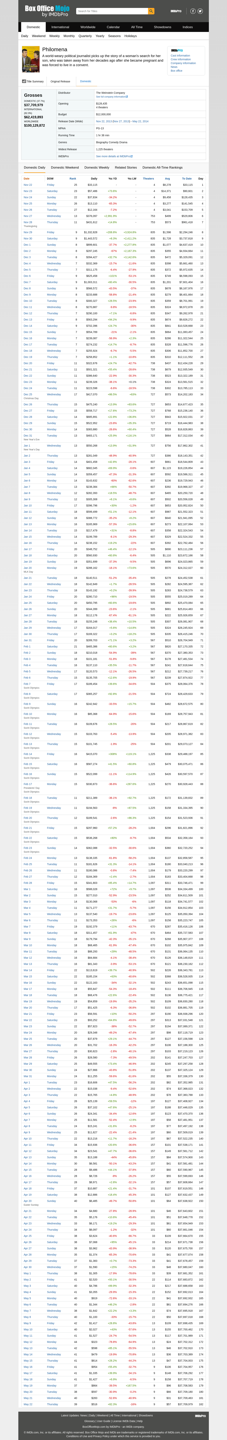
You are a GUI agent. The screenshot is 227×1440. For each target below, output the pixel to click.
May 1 (27, 1273)
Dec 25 (28, 394)
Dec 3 (27, 257)
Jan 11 (28, 511)
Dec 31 (28, 435)
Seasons (114, 36)
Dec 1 (27, 244)
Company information (183, 63)
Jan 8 (27, 493)
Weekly (54, 36)
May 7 (27, 1310)
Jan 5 (27, 474)
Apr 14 (28, 1163)
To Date (187, 178)
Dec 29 (28, 423)
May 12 (28, 1341)
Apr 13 (28, 1157)
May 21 (28, 1398)
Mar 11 (28, 951)
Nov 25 (28, 203)
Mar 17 (28, 988)
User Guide (103, 1421)
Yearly (100, 36)
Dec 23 (28, 381)
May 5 (27, 1298)
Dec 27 (28, 410)
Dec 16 (28, 338)
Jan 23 (28, 590)
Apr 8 (27, 1126)
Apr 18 (28, 1188)
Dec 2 (27, 250)
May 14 (28, 1354)
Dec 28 (28, 416)
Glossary (89, 1421)
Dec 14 (28, 325)
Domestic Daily (34, 167)
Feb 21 (28, 827)
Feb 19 (28, 807)
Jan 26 (28, 609)
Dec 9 (27, 294)
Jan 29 (28, 627)
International (60, 27)
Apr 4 (27, 1101)
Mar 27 (28, 1051)
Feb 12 (28, 733)
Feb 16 (28, 774)
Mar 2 (27, 895)
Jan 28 (28, 621)
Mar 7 (27, 926)
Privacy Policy (101, 1436)
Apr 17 (28, 1182)
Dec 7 (27, 282)
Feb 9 (27, 703)
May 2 (27, 1279)
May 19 (28, 1385)
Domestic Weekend (65, 167)
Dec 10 (28, 300)
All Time (137, 27)
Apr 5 (27, 1107)
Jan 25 (28, 602)
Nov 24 (28, 197)
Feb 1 (27, 646)
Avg (167, 178)
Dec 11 (28, 307)
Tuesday (52, 209)
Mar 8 (27, 932)
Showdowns (162, 27)
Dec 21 (28, 369)
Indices (188, 27)
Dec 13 (28, 319)
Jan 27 (28, 615)
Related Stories (126, 167)
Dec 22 (28, 375)
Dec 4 (27, 263)
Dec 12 (28, 313)
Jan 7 (27, 486)
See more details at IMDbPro (114, 156)
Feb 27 (28, 876)
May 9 (27, 1323)
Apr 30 (28, 1267)
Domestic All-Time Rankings (163, 167)
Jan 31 (28, 640)
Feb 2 (27, 652)
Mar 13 (28, 963)
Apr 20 (28, 1200)
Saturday (52, 191)
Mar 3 (27, 901)
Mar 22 (28, 1020)
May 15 (28, 1360)
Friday (50, 184)
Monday (52, 203)
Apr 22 (28, 1217)
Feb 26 (28, 870)
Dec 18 (28, 350)
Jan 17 (28, 549)
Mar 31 (28, 1076)
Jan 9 (27, 499)
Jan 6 (27, 480)
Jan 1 (27, 445)
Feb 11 (28, 723)
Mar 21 (28, 1013)
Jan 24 (28, 596)
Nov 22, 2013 (104, 121)
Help (140, 1421)
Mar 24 (28, 1032)
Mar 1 (27, 889)
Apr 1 (27, 1082)
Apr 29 (28, 1260)
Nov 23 (28, 191)
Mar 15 (28, 976)
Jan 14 (28, 530)
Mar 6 (27, 920)
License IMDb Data (123, 1421)
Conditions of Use (76, 1436)
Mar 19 (28, 1001)
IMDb (129, 1426)
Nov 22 (28, 184)
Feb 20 (28, 817)
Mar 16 (28, 982)
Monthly (69, 36)
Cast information (180, 55)
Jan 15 (28, 536)
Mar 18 (28, 995)
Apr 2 (27, 1088)
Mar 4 (27, 907)
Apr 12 (28, 1151)
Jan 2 (27, 455)
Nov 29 (28, 232)
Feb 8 (27, 693)
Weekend (39, 36)
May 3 (27, 1285)
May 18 (28, 1379)
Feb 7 (27, 683)
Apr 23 (28, 1223)
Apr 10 (28, 1138)
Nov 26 (28, 209)
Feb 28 (28, 882)
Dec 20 (28, 363)
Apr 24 (28, 1229)
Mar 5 (27, 914)
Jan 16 (28, 542)
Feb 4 (27, 665)
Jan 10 (28, 505)
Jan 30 (28, 634)
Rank (73, 178)
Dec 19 (28, 356)
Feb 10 (28, 713)
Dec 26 (28, 404)
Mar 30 (28, 1069)
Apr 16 (28, 1176)
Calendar (113, 27)
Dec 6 (27, 275)
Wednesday (54, 216)
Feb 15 (28, 764)
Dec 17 (28, 344)
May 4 (27, 1292)
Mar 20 (28, 1007)
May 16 (28, 1366)
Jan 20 (28, 567)
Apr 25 (28, 1235)
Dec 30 (28, 429)
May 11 (28, 1335)
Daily (24, 36)
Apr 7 (27, 1119)
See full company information (112, 96)
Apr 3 (27, 1094)
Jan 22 (28, 584)
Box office (176, 70)
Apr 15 (28, 1169)
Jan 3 (27, 461)
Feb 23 (28, 847)
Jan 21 (28, 577)
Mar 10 (28, 945)
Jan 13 (28, 524)
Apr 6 (27, 1113)
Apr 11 (28, 1144)
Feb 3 (27, 658)
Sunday (51, 197)
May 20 (28, 1391)
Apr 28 (28, 1254)
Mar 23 (28, 1026)
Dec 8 (27, 288)
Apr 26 (28, 1242)
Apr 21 (28, 1210)
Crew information (181, 59)
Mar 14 (28, 970)
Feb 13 (28, 744)
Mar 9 (27, 939)
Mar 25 (28, 1038)
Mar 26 (28, 1045)
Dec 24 (28, 388)
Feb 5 (27, 671)
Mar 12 (28, 957)
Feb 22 (28, 837)
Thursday (52, 222)
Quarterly (85, 36)
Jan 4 (27, 468)
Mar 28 (28, 1057)
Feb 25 (28, 864)
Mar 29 (28, 1063)
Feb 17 (28, 784)
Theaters (148, 178)
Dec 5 (27, 269)
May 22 (28, 1404)
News (174, 66)
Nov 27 (28, 216)
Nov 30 (28, 238)
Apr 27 (28, 1248)
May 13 (28, 1348)
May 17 (28, 1373)
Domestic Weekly (96, 167)
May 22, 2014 (140, 121)
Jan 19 (28, 561)
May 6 (27, 1304)
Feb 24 (28, 857)
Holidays (131, 36)
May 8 (27, 1316)
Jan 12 (28, 517)
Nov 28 (28, 222)
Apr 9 (27, 1132)
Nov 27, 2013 (121, 121)
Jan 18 (28, 555)
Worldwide (88, 27)
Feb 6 (27, 677)
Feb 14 (28, 754)
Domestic (33, 27)
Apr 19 (28, 1194)
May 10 (28, 1329)
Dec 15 (28, 332)
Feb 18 (28, 797)
